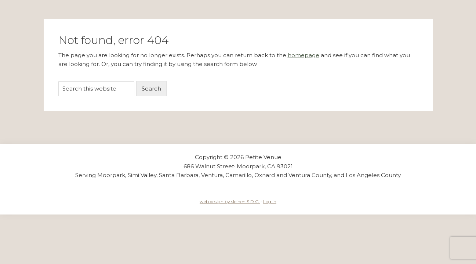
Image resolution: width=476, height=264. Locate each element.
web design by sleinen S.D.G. (230, 201)
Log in (269, 201)
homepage (303, 55)
